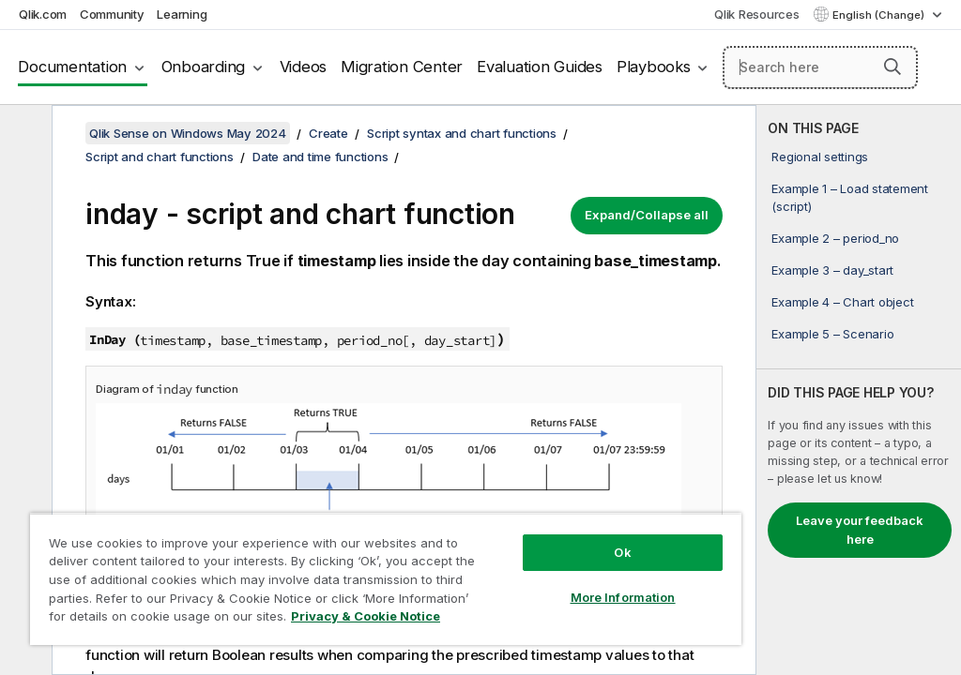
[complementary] (858, 390)
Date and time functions (320, 156)
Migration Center (402, 66)
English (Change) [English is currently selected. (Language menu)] (879, 15)
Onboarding (203, 66)
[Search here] (820, 67)
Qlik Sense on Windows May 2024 (187, 133)
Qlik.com (43, 14)
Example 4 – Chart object (842, 301)
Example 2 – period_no (835, 238)
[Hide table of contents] (23, 134)
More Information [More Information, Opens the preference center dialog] (623, 597)
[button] (892, 66)
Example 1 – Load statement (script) (849, 197)
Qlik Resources (757, 14)
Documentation (72, 66)
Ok (622, 552)
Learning (181, 14)
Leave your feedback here (859, 530)
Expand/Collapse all (647, 214)
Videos (304, 66)
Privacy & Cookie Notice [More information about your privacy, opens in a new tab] (365, 615)
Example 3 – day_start (832, 270)
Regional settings (819, 156)
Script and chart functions (159, 156)
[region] (385, 579)
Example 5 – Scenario (832, 333)
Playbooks (654, 66)
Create (328, 133)
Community (112, 14)
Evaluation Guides (540, 66)
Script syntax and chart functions (462, 133)
